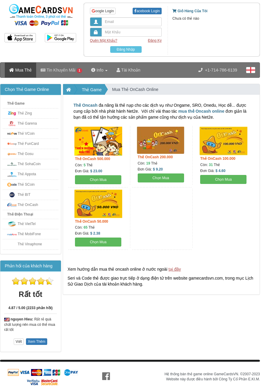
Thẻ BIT (24, 195)
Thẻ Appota (27, 174)
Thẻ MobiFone (29, 234)
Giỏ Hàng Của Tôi (189, 11)
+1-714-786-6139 (217, 70)
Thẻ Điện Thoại (20, 214)
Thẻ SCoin (26, 184)
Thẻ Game (15, 103)
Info (99, 70)
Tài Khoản (128, 70)
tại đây (175, 269)
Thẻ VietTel (27, 224)
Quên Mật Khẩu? (103, 40)
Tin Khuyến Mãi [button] (61, 70)
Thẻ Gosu (25, 154)
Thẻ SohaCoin (29, 164)
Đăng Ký (155, 40)
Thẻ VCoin (26, 133)
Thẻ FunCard (28, 144)
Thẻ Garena (27, 123)
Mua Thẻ (20, 70)
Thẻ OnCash (28, 205)
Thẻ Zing (25, 113)
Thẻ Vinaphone (30, 244)
